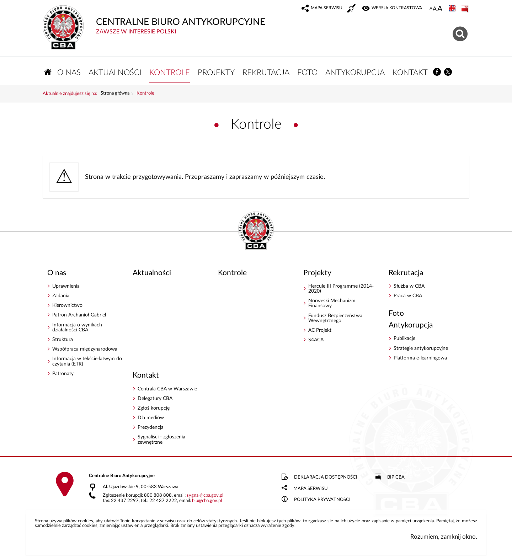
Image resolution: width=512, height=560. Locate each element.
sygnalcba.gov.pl (205, 495)
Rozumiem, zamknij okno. (443, 537)
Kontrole (145, 93)
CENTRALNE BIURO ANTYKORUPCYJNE (203, 20)
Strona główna (115, 93)
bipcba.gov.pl (207, 500)
